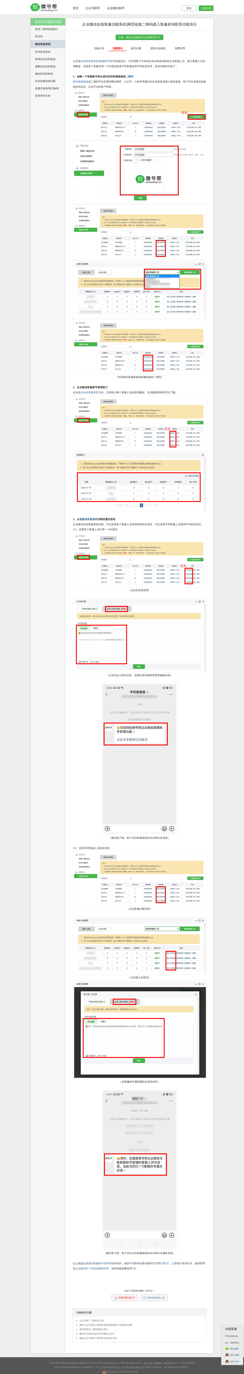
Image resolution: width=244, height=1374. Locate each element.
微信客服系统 (43, 44)
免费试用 (180, 48)
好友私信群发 (43, 51)
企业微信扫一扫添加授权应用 (92, 1268)
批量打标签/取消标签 (47, 88)
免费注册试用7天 (125, 1297)
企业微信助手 (116, 8)
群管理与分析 (43, 95)
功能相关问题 (84, 1312)
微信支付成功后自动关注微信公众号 (97, 1333)
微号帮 (130, 1263)
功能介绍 (99, 48)
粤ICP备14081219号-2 (131, 1363)
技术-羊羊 (234, 1361)
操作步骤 (136, 48)
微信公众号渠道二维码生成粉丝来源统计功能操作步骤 (105, 1325)
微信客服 (234, 1348)
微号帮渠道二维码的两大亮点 (93, 1329)
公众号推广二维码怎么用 (91, 1320)
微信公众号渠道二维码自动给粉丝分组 (98, 1338)
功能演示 (117, 48)
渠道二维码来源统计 (46, 29)
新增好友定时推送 (45, 59)
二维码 (129, 76)
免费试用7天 (162, 1263)
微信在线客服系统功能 (91, 392)
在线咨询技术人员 (154, 1297)
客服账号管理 (107, 61)
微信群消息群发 (44, 73)
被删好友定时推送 (45, 66)
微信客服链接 (80, 81)
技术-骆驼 (234, 1355)
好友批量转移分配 (45, 81)
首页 (76, 8)
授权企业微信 (158, 48)
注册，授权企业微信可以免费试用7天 (139, 37)
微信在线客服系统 (88, 61)
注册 (174, 1263)
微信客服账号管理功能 (101, 1263)
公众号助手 (92, 8)
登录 (188, 8)
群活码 (39, 36)
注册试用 (206, 8)
